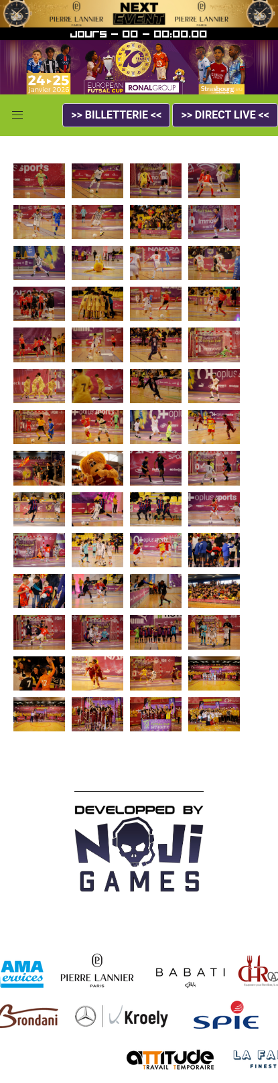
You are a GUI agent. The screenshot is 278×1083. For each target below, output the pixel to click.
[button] (17, 115)
